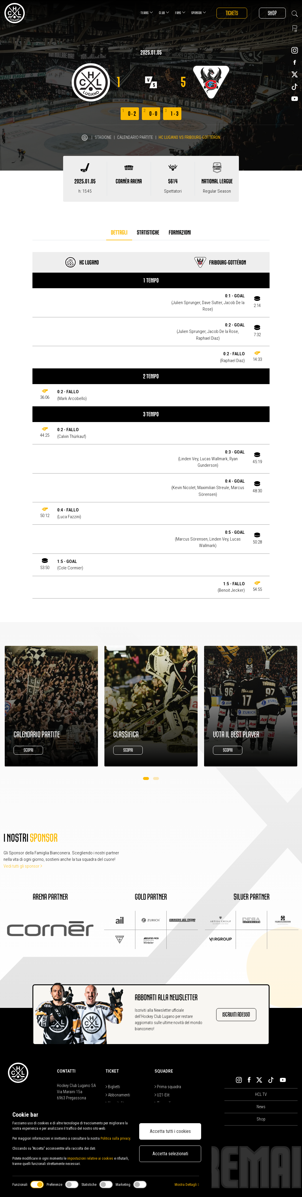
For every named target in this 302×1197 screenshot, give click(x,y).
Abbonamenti (118, 1095)
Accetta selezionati (170, 1153)
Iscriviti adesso (236, 1014)
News (261, 1106)
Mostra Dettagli (187, 1185)
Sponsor (198, 12)
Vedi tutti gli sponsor (23, 866)
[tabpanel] (151, 425)
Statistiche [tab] (148, 232)
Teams (146, 12)
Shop (272, 13)
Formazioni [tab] (180, 232)
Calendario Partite (135, 137)
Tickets (231, 13)
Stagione (103, 137)
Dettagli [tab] (119, 232)
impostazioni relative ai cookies (90, 1158)
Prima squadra (168, 1086)
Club (163, 12)
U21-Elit (162, 1095)
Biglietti (113, 1086)
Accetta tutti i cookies (170, 1131)
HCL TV (261, 1094)
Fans (180, 12)
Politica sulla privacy (115, 1138)
